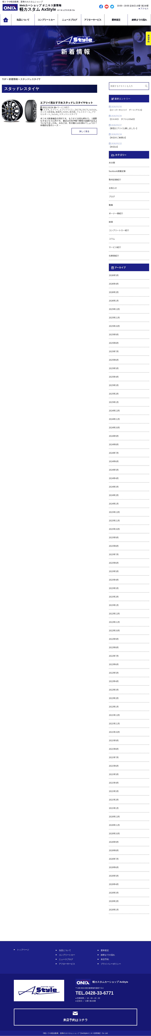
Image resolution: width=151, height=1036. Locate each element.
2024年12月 (114, 410)
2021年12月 (114, 715)
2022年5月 (114, 672)
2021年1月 (114, 808)
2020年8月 (114, 850)
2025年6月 (114, 359)
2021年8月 (114, 748)
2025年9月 (114, 334)
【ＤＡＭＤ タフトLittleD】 (122, 119)
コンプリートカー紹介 (119, 230)
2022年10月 (114, 630)
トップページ (23, 950)
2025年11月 (114, 317)
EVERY (65, 111)
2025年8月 (114, 342)
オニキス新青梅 (47, 111)
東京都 (72, 111)
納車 (111, 221)
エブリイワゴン (67, 109)
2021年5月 (114, 774)
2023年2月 (114, 596)
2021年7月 (114, 757)
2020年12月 (114, 816)
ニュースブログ (69, 20)
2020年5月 (114, 875)
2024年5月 (114, 469)
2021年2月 (114, 799)
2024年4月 (114, 478)
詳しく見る (84, 131)
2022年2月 (114, 698)
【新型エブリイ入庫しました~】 (123, 128)
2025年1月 (114, 402)
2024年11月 (114, 418)
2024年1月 (114, 503)
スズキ (46, 109)
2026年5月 (114, 275)
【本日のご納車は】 (118, 137)
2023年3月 (114, 588)
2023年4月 (114, 579)
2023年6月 (114, 562)
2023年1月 (114, 605)
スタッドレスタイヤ (68, 114)
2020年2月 (114, 901)
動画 (111, 204)
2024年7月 (114, 452)
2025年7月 (114, 351)
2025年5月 (114, 368)
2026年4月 (114, 283)
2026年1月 (114, 300)
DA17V (85, 109)
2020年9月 (114, 841)
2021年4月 (114, 782)
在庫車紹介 (114, 255)
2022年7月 (114, 655)
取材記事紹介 (115, 179)
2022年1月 (114, 706)
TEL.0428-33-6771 (95, 993)
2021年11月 (114, 723)
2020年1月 (114, 909)
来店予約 (105, 959)
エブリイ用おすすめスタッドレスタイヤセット (66, 102)
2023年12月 (114, 512)
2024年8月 (114, 444)
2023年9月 (114, 537)
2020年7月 (114, 858)
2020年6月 (114, 867)
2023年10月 (114, 528)
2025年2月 (114, 393)
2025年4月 (114, 376)
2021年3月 (114, 791)
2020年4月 (114, 884)
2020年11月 (114, 824)
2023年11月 (114, 520)
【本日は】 (114, 146)
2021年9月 (114, 740)
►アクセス (143, 8)
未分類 (112, 162)
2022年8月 (114, 647)
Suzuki (54, 114)
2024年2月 (114, 495)
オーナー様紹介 (116, 213)
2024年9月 (114, 435)
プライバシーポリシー (111, 964)
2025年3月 (114, 385)
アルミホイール (84, 111)
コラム (112, 238)
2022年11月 (114, 621)
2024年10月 (114, 427)
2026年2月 (114, 292)
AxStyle (92, 109)
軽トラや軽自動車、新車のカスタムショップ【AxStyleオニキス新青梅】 (72, 1033)
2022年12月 (114, 613)
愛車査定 (116, 20)
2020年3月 (114, 892)
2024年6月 (114, 461)
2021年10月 (114, 731)
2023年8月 (114, 545)
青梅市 (58, 111)
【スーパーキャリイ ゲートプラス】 (126, 109)
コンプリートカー (46, 20)
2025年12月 (114, 309)
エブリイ (54, 109)
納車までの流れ (139, 20)
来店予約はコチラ (75, 1017)
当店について (22, 20)
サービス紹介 (63, 107)
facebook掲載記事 (117, 171)
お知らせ (113, 187)
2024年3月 (114, 486)
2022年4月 (114, 681)
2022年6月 (114, 664)
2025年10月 (114, 325)
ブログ (112, 196)
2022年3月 (114, 689)
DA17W (78, 109)
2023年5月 (114, 571)
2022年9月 (114, 638)
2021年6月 (114, 765)
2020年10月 (114, 833)
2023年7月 (114, 554)
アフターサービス (92, 20)
